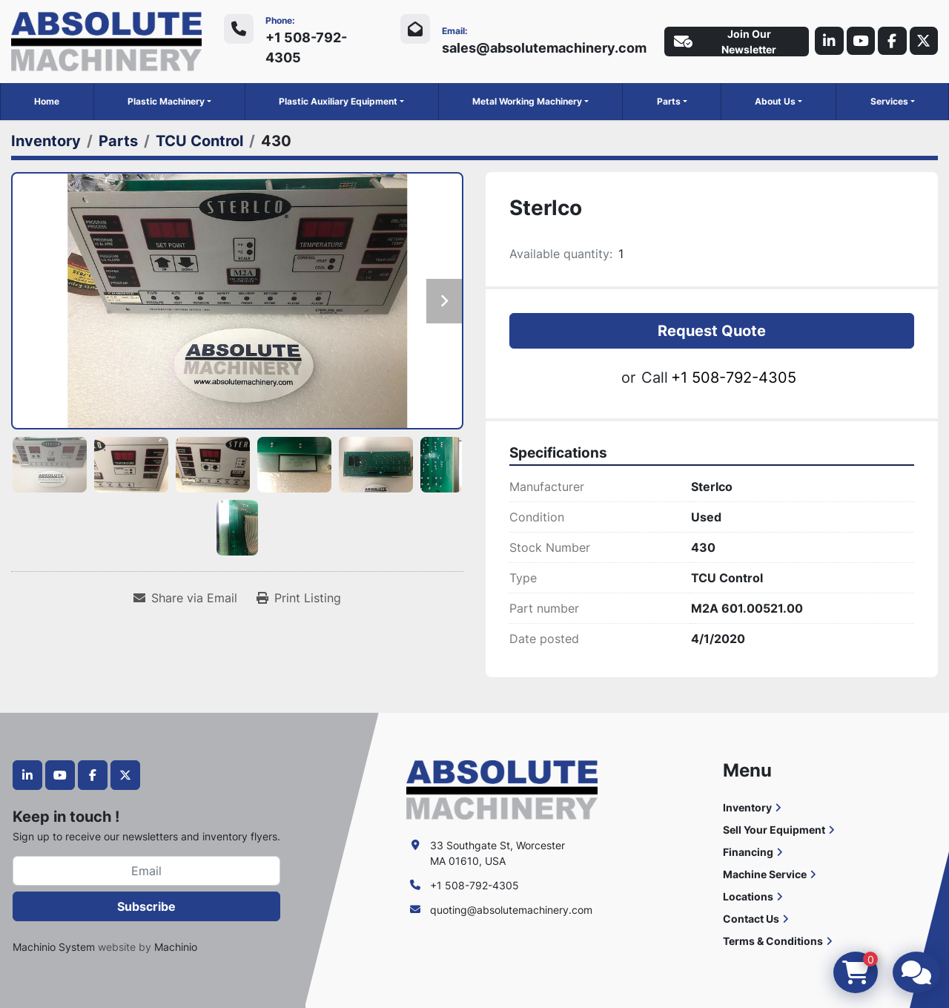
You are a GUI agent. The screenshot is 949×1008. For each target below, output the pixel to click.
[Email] (146, 871)
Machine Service (765, 874)
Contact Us (751, 918)
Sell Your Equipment (774, 829)
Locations (748, 896)
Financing (748, 852)
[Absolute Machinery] (501, 789)
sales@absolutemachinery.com (541, 48)
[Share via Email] (185, 598)
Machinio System (54, 947)
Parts (669, 101)
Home (46, 101)
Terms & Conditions (773, 941)
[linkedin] (825, 41)
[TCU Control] (199, 141)
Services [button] (889, 101)
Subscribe (146, 906)
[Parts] (118, 141)
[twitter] (923, 41)
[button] (169, 101)
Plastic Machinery (166, 101)
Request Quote (712, 330)
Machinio (175, 947)
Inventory (747, 807)
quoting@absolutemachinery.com (511, 909)
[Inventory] (46, 141)
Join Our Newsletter (722, 41)
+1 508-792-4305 (305, 47)
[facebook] (890, 41)
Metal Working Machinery (527, 101)
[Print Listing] (299, 598)
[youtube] (858, 41)
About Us (775, 101)
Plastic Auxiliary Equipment (338, 101)
